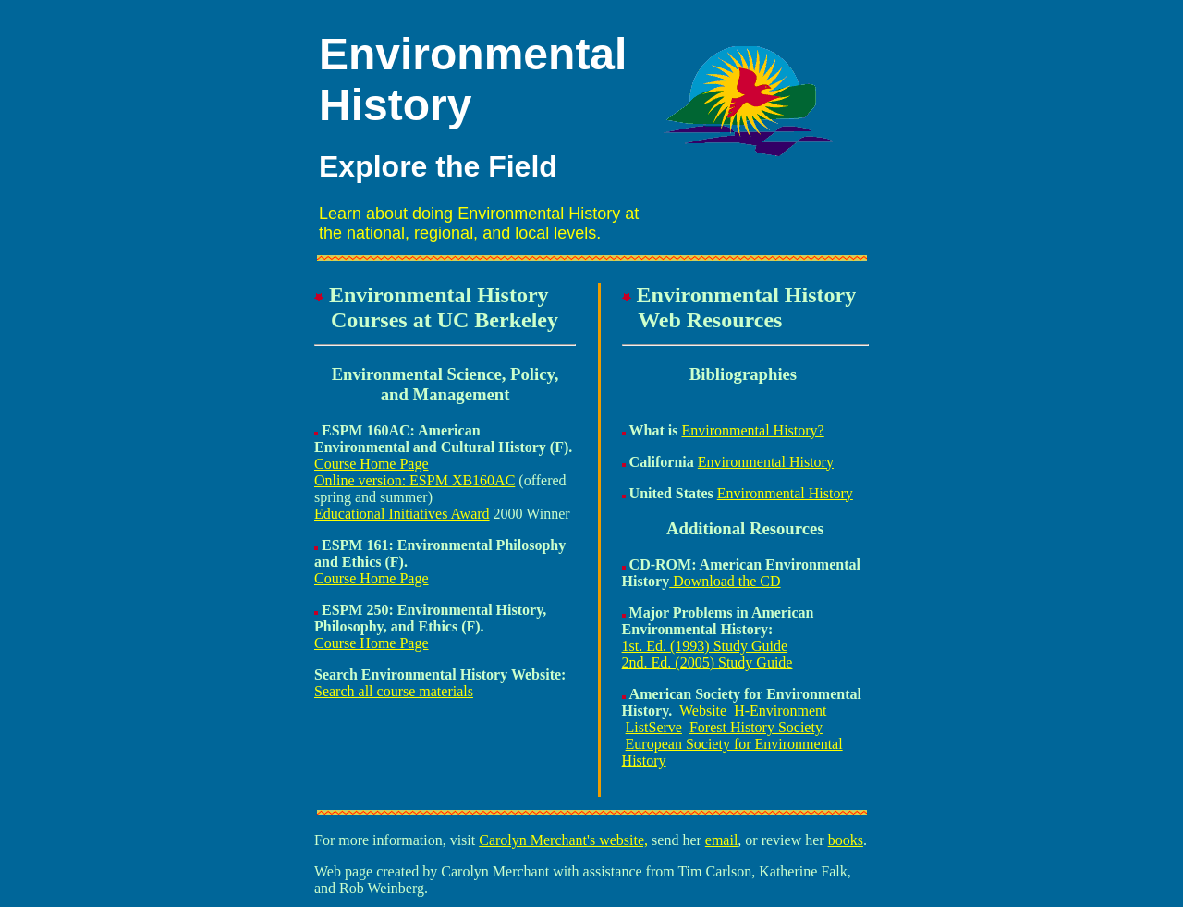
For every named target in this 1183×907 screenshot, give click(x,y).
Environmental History (766, 462)
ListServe (654, 727)
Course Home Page (371, 464)
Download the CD (724, 581)
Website (702, 710)
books (845, 840)
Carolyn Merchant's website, (563, 840)
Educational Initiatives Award (402, 513)
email (721, 840)
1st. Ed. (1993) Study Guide (705, 646)
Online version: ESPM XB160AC (414, 480)
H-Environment (780, 710)
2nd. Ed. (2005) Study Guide (707, 662)
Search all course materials (393, 691)
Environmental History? (753, 430)
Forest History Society (756, 727)
